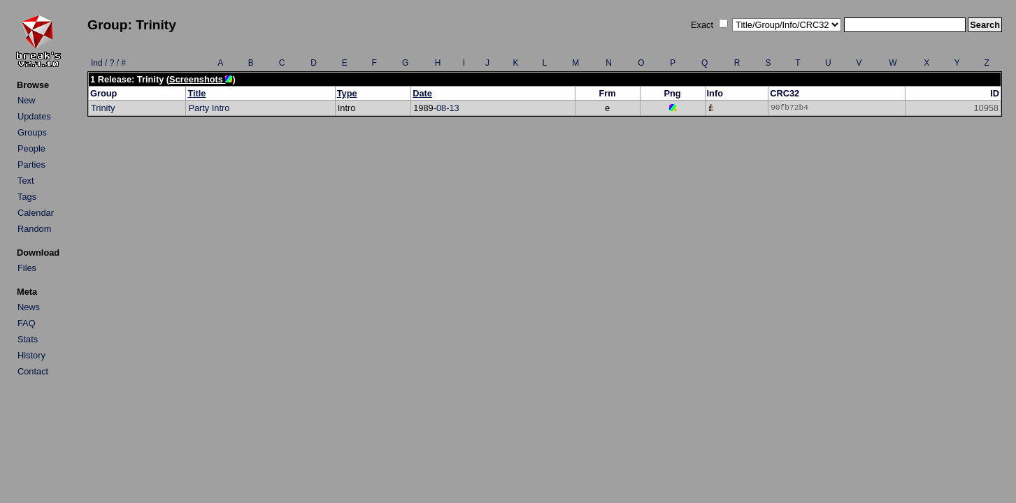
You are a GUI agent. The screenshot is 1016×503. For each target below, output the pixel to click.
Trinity (103, 108)
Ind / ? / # (108, 63)
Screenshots (200, 79)
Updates (34, 116)
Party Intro (208, 108)
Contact (32, 371)
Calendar (35, 212)
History (31, 355)
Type (347, 93)
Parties (31, 164)
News (28, 307)
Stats (27, 339)
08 (441, 108)
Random (34, 229)
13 (454, 108)
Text (25, 180)
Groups (32, 132)
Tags (26, 196)
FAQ (26, 323)
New (26, 100)
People (31, 148)
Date (422, 93)
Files (26, 268)
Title (196, 93)
